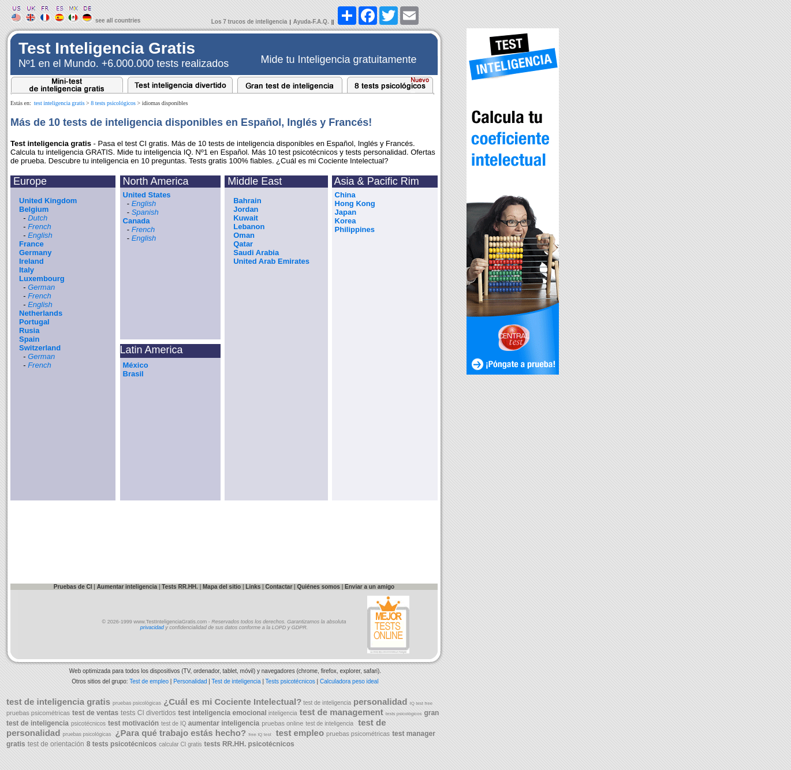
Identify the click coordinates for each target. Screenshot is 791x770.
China (345, 194)
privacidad (152, 627)
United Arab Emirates (271, 261)
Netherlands (40, 313)
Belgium (33, 209)
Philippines (355, 229)
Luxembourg (42, 278)
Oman (244, 235)
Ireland (31, 261)
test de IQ (173, 723)
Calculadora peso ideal (349, 681)
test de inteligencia (326, 703)
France (31, 244)
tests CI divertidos (148, 713)
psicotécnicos (88, 723)
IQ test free (421, 703)
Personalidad (190, 681)
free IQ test (259, 734)
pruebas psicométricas (38, 712)
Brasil (133, 373)
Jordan (245, 209)
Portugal (34, 321)
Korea (345, 220)
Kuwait (245, 218)
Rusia (29, 330)
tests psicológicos (404, 713)
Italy (26, 270)
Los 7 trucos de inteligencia (249, 21)
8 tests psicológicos (113, 103)
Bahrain (247, 200)
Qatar (243, 244)
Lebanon (248, 226)
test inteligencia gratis (59, 103)
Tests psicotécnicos (290, 681)
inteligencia (282, 713)
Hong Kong (355, 203)
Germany (35, 252)
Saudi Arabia (256, 252)
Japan (346, 212)
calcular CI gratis (180, 744)
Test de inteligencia (236, 681)
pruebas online (282, 723)
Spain (29, 339)
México (135, 365)
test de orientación (56, 744)
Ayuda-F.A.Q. (311, 21)
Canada (136, 220)
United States (147, 194)
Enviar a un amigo (369, 587)
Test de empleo (149, 681)
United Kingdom (48, 200)
